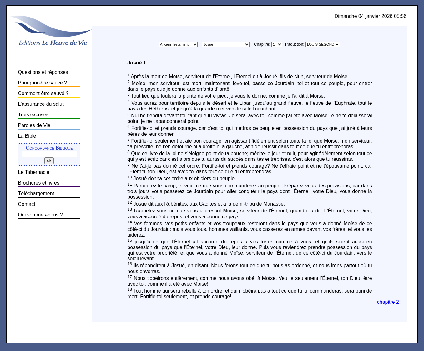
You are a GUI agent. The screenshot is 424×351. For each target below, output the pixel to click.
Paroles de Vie (34, 125)
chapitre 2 (388, 302)
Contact (26, 204)
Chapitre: (262, 44)
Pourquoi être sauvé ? (42, 82)
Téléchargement (36, 193)
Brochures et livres (38, 183)
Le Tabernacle (33, 172)
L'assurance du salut (40, 104)
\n (276, 44)
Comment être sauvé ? (43, 93)
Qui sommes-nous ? (40, 214)
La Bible (27, 136)
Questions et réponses (43, 72)
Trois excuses (33, 114)
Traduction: (295, 44)
